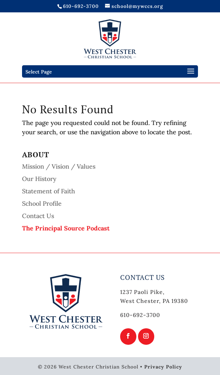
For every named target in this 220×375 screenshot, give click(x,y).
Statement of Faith (48, 191)
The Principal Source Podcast (65, 228)
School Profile (42, 203)
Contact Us (38, 216)
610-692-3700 (81, 6)
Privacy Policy (163, 367)
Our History (39, 179)
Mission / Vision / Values (58, 166)
